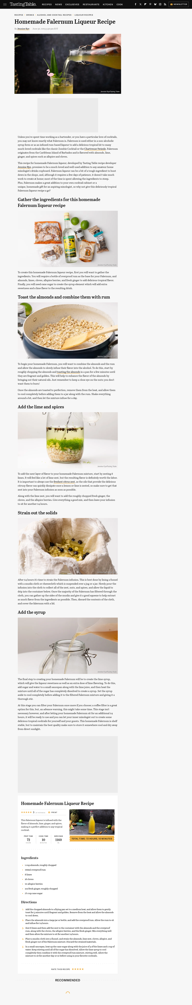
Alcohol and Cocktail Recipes (54, 15)
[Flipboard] (145, 5)
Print (52, 812)
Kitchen (108, 4)
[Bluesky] (155, 5)
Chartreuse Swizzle (95, 148)
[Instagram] (160, 5)
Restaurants (91, 4)
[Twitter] (140, 5)
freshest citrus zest (64, 481)
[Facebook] (135, 5)
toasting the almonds (68, 372)
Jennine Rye (23, 28)
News (58, 4)
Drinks (30, 15)
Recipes (47, 4)
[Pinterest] (150, 5)
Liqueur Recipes (84, 15)
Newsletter (178, 4)
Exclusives (72, 4)
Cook (120, 4)
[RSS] (165, 5)
